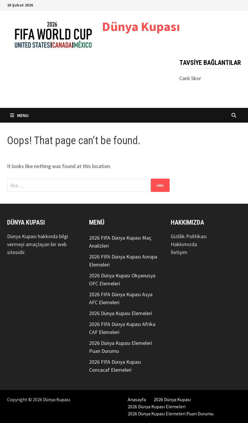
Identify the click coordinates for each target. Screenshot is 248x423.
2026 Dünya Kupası (172, 399)
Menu (19, 115)
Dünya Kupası (141, 26)
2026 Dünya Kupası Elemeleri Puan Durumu (170, 414)
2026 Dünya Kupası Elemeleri (120, 313)
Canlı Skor (190, 78)
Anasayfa (137, 399)
